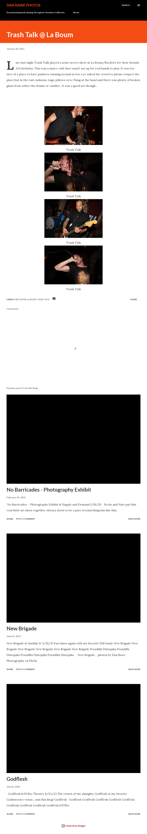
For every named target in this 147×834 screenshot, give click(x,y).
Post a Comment (25, 519)
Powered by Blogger (73, 825)
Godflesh (17, 779)
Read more (134, 519)
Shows (76, 12)
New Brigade (22, 628)
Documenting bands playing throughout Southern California (35, 12)
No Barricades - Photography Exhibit (49, 489)
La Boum (31, 299)
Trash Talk (43, 299)
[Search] (126, 5)
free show (20, 299)
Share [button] (133, 299)
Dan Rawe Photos (23, 5)
